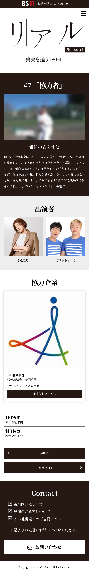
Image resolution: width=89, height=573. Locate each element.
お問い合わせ (44, 547)
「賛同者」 (44, 453)
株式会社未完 (14, 422)
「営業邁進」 (44, 468)
